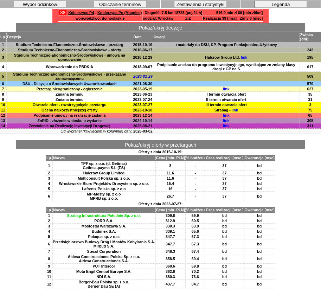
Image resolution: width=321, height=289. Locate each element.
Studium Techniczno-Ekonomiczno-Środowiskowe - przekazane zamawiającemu (69, 76)
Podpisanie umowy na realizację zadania (69, 115)
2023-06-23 (143, 94)
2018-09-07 (143, 67)
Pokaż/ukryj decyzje (160, 28)
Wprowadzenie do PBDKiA (69, 67)
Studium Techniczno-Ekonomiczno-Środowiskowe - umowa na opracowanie (69, 57)
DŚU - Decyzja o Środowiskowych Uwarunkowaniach (70, 84)
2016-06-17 (143, 50)
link (244, 57)
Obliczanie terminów (120, 4)
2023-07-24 (143, 99)
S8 (62, 12)
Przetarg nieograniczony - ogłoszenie (70, 89)
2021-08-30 (143, 84)
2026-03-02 (143, 131)
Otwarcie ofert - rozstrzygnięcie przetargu (70, 105)
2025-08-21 (143, 126)
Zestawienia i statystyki (200, 4)
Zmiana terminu (69, 94)
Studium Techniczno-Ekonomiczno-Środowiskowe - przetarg (69, 45)
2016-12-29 (143, 57)
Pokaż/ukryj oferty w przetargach (160, 145)
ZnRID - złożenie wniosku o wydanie (70, 120)
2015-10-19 (143, 45)
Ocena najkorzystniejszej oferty (69, 110)
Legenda (280, 4)
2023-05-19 (143, 89)
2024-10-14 (143, 120)
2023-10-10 (143, 110)
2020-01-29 (143, 76)
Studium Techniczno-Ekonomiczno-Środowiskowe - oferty (69, 50)
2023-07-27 (143, 105)
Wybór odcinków (40, 4)
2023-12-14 (143, 115)
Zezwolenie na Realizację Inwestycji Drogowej (69, 126)
